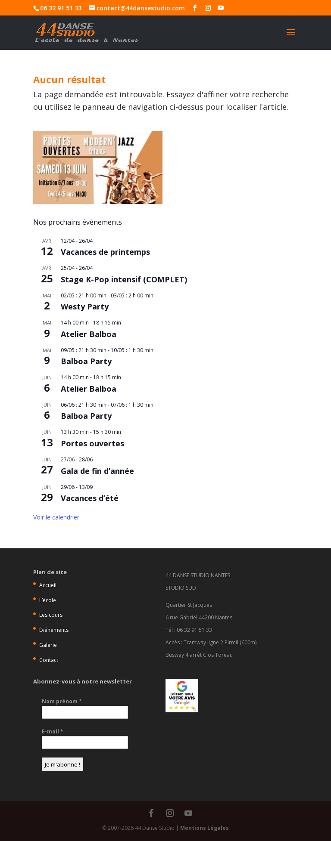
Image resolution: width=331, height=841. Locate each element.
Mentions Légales (204, 828)
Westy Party (85, 306)
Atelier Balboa (88, 334)
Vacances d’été (90, 498)
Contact (48, 660)
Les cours (50, 614)
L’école (47, 600)
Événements (54, 630)
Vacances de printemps (105, 252)
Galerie (48, 645)
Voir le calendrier (56, 517)
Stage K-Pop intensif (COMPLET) (124, 279)
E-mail (52, 731)
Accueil (47, 585)
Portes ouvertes (92, 443)
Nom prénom (62, 701)
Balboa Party (86, 361)
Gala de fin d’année (97, 471)
